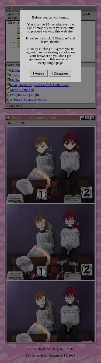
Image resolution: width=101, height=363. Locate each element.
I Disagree (60, 73)
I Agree (38, 73)
